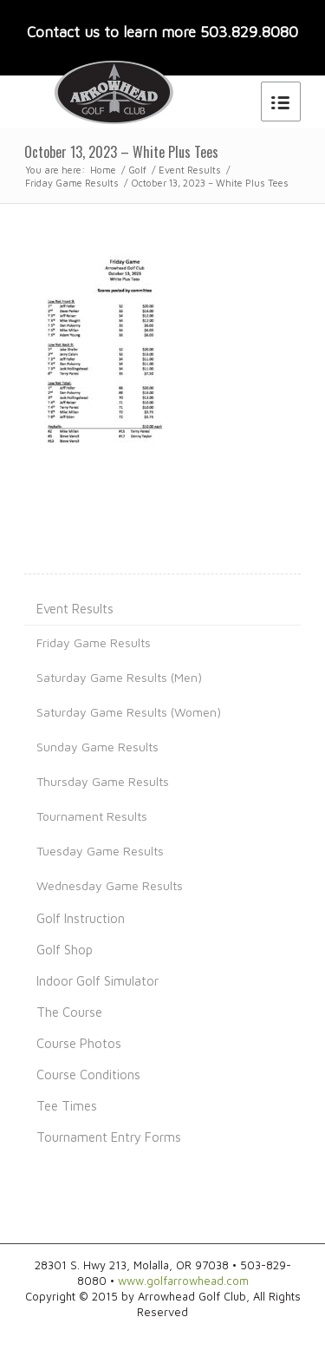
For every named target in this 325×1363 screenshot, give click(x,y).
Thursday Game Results (102, 781)
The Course (69, 1012)
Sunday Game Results (97, 746)
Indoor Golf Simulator (97, 980)
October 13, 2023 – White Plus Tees (121, 151)
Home (103, 169)
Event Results (190, 169)
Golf (137, 169)
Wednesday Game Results (109, 885)
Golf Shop (64, 949)
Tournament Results (91, 816)
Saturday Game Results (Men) (119, 677)
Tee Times (66, 1105)
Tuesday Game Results (100, 850)
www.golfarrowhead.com (183, 1281)
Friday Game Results (72, 182)
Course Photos (78, 1043)
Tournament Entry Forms (108, 1137)
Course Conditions (88, 1074)
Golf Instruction (80, 918)
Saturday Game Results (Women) (128, 711)
